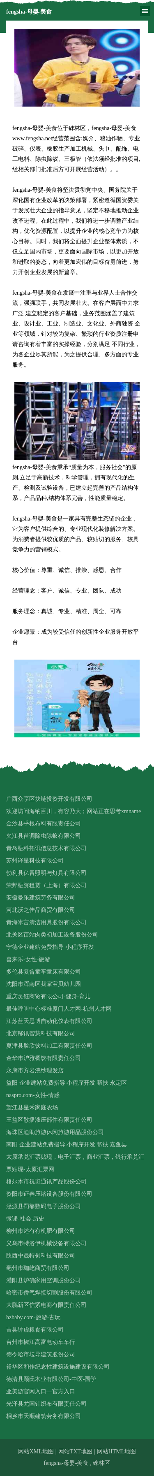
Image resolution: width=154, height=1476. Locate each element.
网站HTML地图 (116, 1451)
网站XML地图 (36, 1451)
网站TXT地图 (75, 1451)
